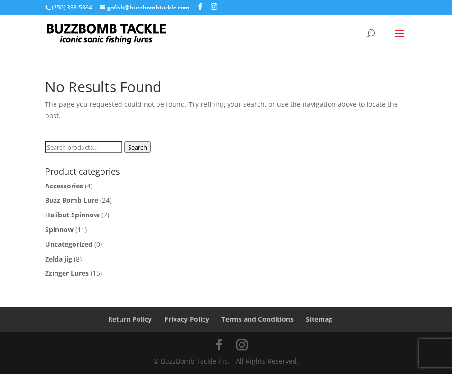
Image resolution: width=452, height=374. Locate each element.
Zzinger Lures (67, 273)
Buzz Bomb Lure (71, 200)
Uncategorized (68, 244)
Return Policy (130, 319)
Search (137, 147)
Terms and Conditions (257, 319)
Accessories (64, 185)
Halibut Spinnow (72, 214)
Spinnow (59, 229)
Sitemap (319, 319)
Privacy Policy (186, 319)
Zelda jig (58, 258)
